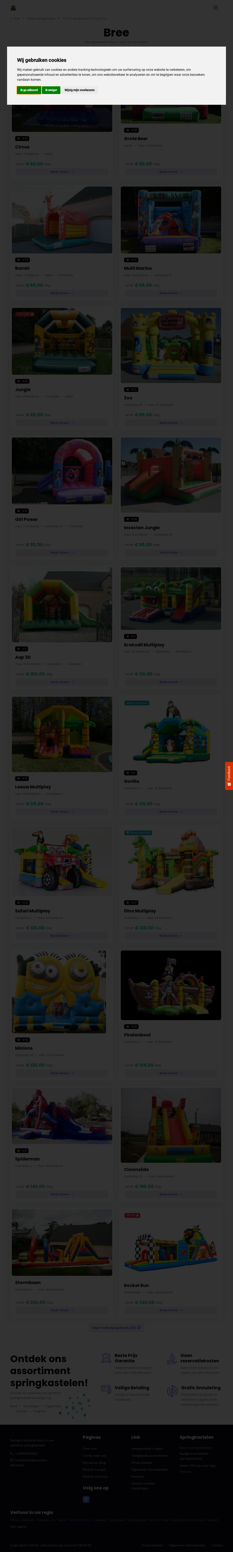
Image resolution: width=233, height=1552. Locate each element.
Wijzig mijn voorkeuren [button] (80, 90)
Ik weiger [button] (51, 90)
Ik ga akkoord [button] (29, 90)
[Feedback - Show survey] (229, 776)
